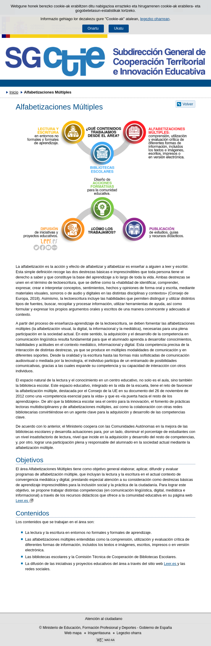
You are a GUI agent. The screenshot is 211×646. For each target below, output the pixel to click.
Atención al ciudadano (103, 618)
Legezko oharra (129, 633)
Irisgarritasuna (99, 633)
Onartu (93, 28)
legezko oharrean (155, 19)
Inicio (13, 92)
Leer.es (25, 500)
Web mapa (73, 633)
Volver (188, 104)
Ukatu (118, 28)
